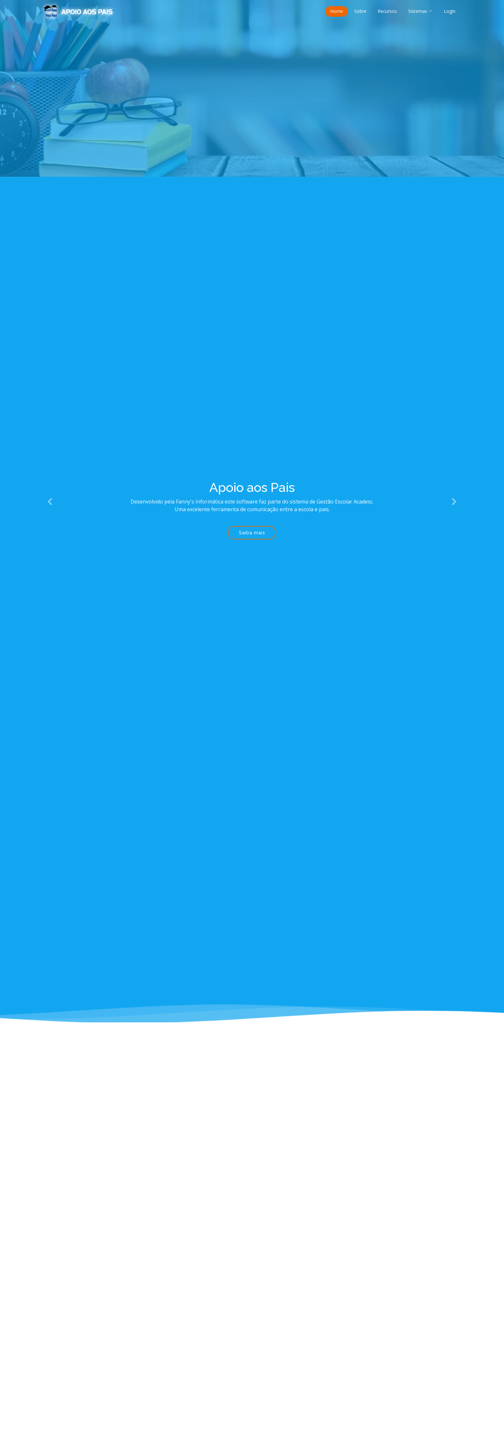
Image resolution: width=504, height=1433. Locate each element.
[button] (50, 501)
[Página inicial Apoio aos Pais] (79, 10)
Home (336, 11)
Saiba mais (252, 532)
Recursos (387, 11)
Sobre (360, 11)
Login (449, 11)
